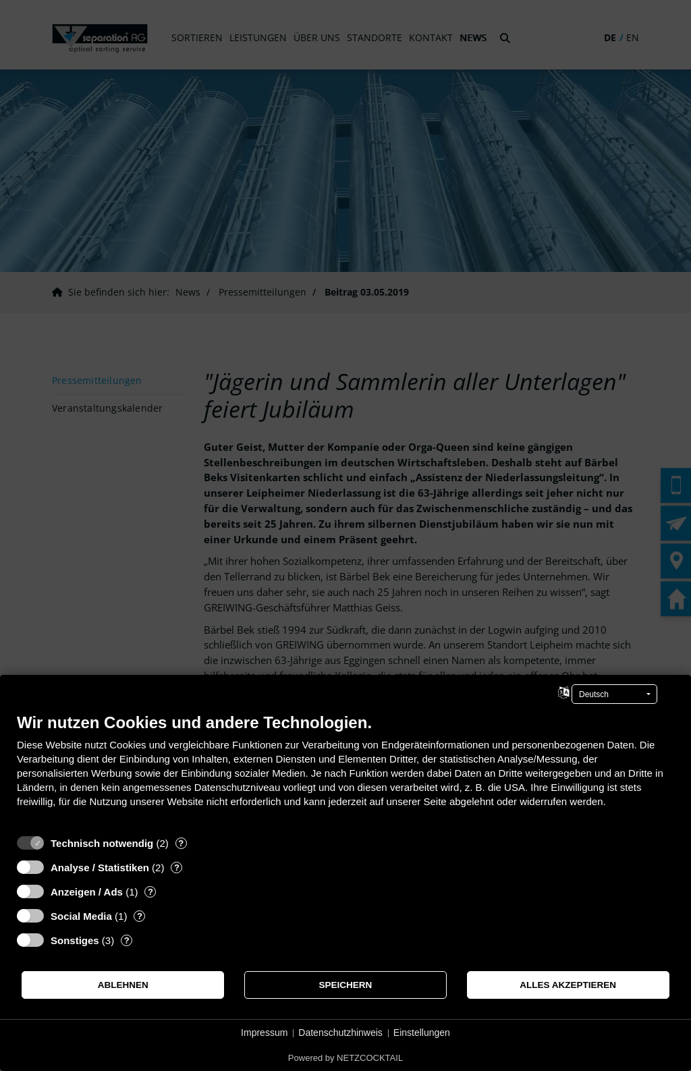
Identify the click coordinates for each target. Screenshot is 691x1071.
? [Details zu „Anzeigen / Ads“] (150, 892)
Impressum (264, 1032)
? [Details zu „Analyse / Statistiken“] (176, 867)
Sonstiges (75, 940)
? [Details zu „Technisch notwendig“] (181, 843)
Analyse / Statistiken (100, 867)
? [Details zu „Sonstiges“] (127, 940)
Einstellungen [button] (421, 1032)
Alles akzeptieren (568, 985)
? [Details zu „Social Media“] (139, 916)
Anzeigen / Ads (87, 892)
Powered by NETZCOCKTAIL (345, 1058)
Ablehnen (123, 985)
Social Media (81, 916)
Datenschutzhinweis (340, 1032)
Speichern (345, 985)
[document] (345, 770)
